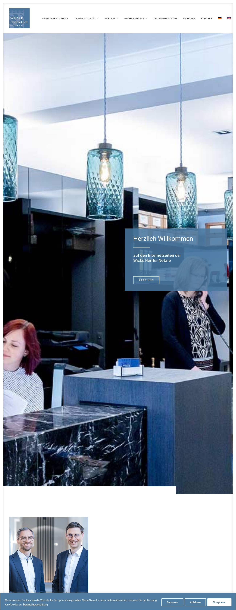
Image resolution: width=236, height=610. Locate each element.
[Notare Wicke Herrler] (19, 18)
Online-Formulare (165, 18)
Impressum (189, 565)
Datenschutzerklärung (35, 604)
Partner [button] (111, 18)
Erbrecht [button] (202, 322)
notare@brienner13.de (200, 229)
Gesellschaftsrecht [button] (146, 338)
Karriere (189, 18)
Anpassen (172, 602)
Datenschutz (190, 574)
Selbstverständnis (55, 18)
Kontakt (206, 18)
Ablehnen (195, 602)
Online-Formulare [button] (142, 567)
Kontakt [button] (118, 515)
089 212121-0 (195, 218)
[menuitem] (55, 18)
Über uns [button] (144, 111)
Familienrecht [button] (202, 338)
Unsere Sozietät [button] (86, 18)
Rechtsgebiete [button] (135, 18)
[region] (118, 601)
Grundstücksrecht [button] (146, 322)
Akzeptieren (219, 602)
